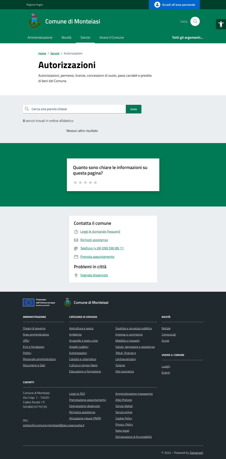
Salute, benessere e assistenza (135, 346)
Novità (66, 37)
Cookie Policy (123, 418)
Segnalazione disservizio (84, 406)
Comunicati (169, 334)
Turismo (120, 365)
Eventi (166, 372)
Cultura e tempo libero (83, 365)
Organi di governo (34, 328)
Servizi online (123, 412)
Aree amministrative (36, 334)
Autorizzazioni (78, 353)
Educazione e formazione (85, 371)
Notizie (166, 328)
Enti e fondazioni (33, 346)
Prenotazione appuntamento (87, 399)
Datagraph (196, 452)
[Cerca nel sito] (195, 21)
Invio (133, 109)
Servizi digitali (124, 406)
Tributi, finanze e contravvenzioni (125, 356)
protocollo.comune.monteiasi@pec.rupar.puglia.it (53, 425)
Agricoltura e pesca (81, 328)
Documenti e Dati (34, 365)
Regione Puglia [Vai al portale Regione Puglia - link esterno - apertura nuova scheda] (34, 4)
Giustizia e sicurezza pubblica (133, 328)
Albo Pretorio (123, 399)
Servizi (85, 37)
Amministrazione (40, 37)
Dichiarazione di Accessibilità (133, 436)
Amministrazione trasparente (134, 393)
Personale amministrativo (39, 359)
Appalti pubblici (78, 346)
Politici (27, 353)
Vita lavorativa (124, 371)
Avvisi (165, 340)
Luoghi (166, 366)
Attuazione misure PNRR (85, 418)
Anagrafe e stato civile (83, 340)
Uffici (26, 340)
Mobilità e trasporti (127, 340)
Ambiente (75, 334)
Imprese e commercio (129, 334)
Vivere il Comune (111, 37)
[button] (221, 24)
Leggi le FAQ (77, 393)
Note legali (122, 430)
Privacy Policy (124, 424)
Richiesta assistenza (82, 412)
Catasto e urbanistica (82, 359)
